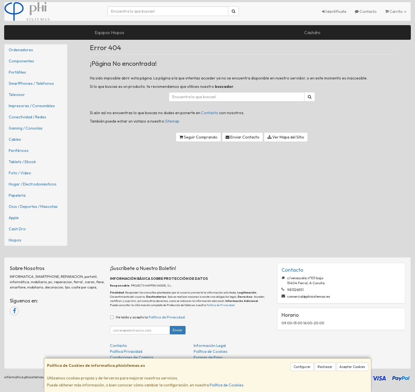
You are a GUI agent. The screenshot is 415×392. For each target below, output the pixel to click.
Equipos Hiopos (109, 32)
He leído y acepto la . (151, 317)
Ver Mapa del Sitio (286, 137)
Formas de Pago (208, 357)
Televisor (17, 94)
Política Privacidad (126, 351)
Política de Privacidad (221, 305)
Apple (14, 217)
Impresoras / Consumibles (32, 105)
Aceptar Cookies (352, 367)
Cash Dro (17, 228)
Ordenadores (21, 49)
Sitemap (172, 121)
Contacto (366, 11)
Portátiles (17, 72)
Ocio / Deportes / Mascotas (33, 206)
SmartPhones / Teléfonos (31, 83)
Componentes (21, 61)
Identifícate (334, 11)
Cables (15, 139)
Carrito (395, 11)
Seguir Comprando (198, 137)
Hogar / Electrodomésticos (33, 184)
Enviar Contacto (242, 137)
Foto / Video (20, 172)
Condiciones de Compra (131, 357)
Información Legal (210, 345)
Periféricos (19, 150)
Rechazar (325, 367)
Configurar (302, 367)
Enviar (177, 330)
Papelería (17, 195)
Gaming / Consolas (26, 128)
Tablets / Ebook (22, 161)
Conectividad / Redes (27, 116)
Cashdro (312, 32)
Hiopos (15, 240)
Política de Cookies (226, 385)
